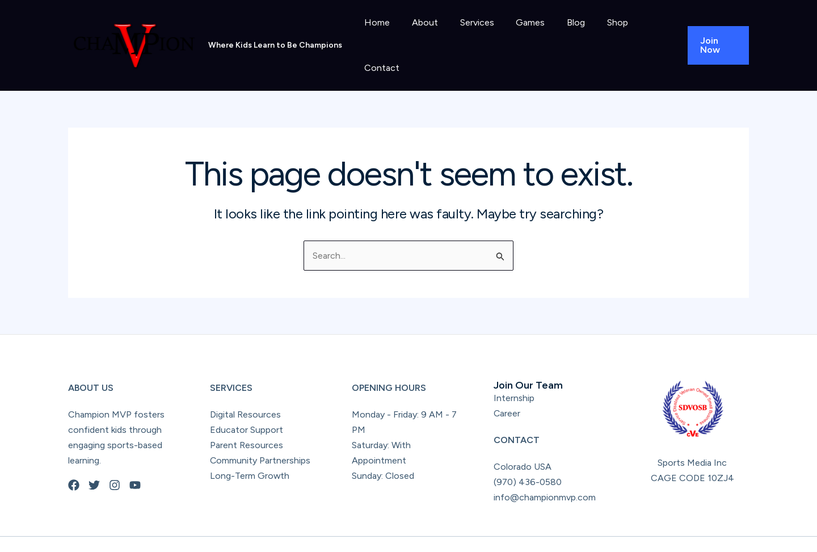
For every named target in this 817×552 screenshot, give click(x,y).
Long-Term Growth (250, 451)
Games (520, 33)
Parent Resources (246, 420)
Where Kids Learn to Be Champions (275, 32)
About (422, 33)
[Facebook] (73, 460)
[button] (716, 33)
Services (470, 33)
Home (378, 33)
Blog (562, 33)
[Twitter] (94, 460)
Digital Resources (245, 390)
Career (507, 389)
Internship (514, 373)
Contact (645, 33)
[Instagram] (114, 460)
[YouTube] (135, 460)
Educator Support (246, 405)
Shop (599, 33)
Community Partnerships (260, 436)
